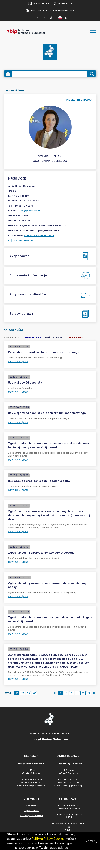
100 (34, 693)
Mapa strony (38, 3)
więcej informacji (79, 99)
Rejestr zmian (31, 810)
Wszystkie (12, 337)
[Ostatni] (93, 693)
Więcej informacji (20, 240)
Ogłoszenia (54, 337)
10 (17, 693)
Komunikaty (32, 337)
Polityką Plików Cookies (48, 838)
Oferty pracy (77, 337)
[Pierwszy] (55, 693)
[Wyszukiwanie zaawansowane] (49, 74)
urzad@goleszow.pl (28, 210)
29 (88, 693)
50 (28, 693)
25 (22, 693)
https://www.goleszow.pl (39, 235)
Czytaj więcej (18, 361)
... (77, 693)
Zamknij (91, 841)
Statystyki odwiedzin (31, 815)
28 (83, 693)
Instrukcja (62, 3)
